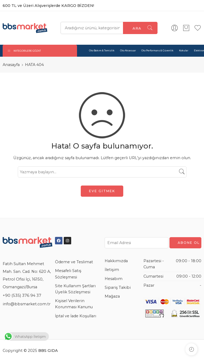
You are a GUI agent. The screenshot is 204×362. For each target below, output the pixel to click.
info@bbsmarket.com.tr (26, 304)
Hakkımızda (116, 260)
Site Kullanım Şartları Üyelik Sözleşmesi (75, 288)
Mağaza (112, 296)
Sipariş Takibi (118, 287)
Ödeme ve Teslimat (74, 262)
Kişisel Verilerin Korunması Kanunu (74, 303)
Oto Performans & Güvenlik (157, 50)
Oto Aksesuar (128, 50)
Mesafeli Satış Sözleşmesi (68, 273)
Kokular (183, 50)
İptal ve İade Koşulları (75, 316)
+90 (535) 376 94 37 (22, 295)
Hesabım (113, 278)
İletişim (112, 269)
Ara (137, 28)
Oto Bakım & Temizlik (101, 50)
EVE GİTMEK (102, 191)
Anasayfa (11, 64)
